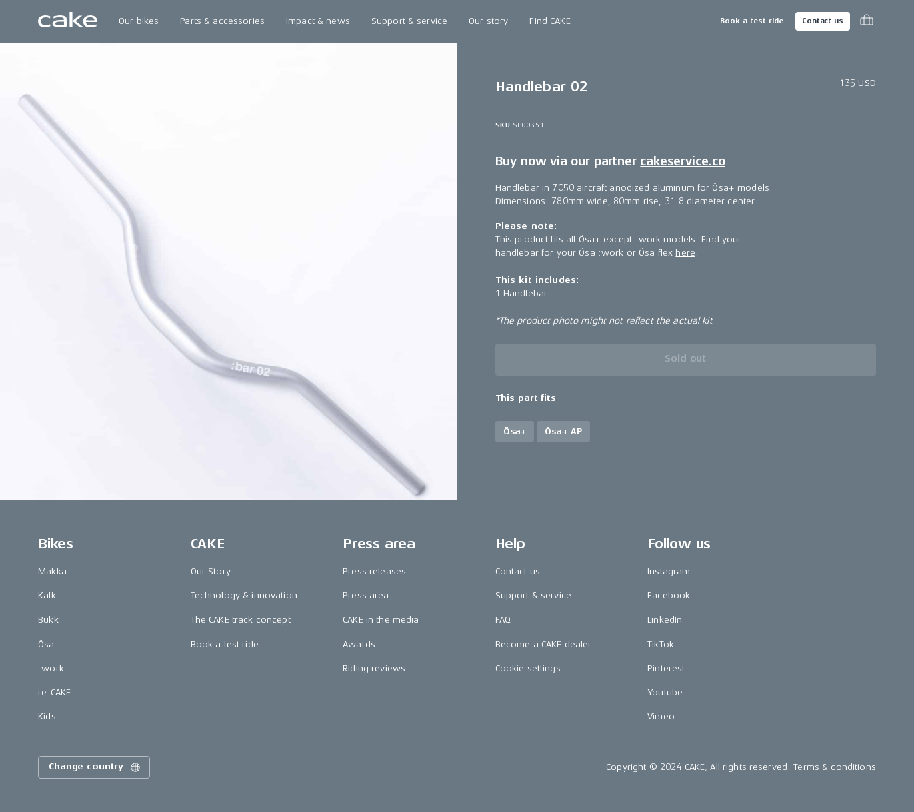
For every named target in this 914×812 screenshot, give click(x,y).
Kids (47, 716)
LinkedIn (664, 620)
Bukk (48, 620)
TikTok (660, 644)
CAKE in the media (381, 620)
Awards (359, 644)
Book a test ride (751, 21)
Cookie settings (528, 668)
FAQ (503, 620)
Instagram (668, 571)
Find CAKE (549, 21)
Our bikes (139, 21)
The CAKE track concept (241, 620)
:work (51, 668)
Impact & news (318, 21)
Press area (366, 595)
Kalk (47, 595)
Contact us (822, 21)
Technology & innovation (244, 595)
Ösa (46, 644)
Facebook (668, 595)
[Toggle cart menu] (866, 21)
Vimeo (661, 716)
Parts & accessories (222, 21)
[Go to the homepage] (67, 21)
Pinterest (666, 668)
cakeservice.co (682, 161)
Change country (95, 767)
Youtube (665, 692)
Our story (488, 21)
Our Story (211, 571)
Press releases (374, 571)
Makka (52, 571)
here (685, 253)
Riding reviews (374, 668)
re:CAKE (54, 692)
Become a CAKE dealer (543, 644)
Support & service (409, 21)
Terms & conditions (834, 767)
